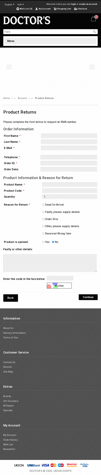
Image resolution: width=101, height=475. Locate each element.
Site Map (8, 371)
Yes (47, 242)
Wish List (8, 444)
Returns (7, 367)
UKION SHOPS (62, 471)
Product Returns (44, 98)
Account (22, 98)
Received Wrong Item (58, 233)
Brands (7, 396)
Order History (10, 440)
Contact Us (9, 362)
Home (6, 98)
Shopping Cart (64, 9)
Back (10, 297)
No (56, 242)
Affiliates (8, 405)
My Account (45, 9)
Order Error (51, 219)
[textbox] (47, 31)
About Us (8, 328)
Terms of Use (10, 337)
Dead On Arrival (54, 204)
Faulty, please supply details (62, 212)
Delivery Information (14, 333)
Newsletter (9, 449)
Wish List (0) (26, 9)
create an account (88, 4)
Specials (8, 410)
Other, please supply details (62, 226)
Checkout (82, 9)
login (73, 4)
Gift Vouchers (10, 401)
